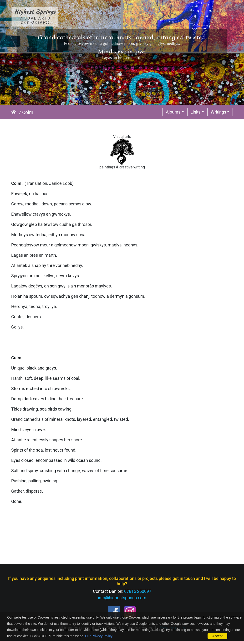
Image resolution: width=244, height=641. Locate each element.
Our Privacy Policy (98, 636)
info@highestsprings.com (122, 597)
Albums (173, 112)
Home (15, 112)
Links (195, 112)
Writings (218, 112)
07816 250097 (137, 591)
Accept (217, 636)
